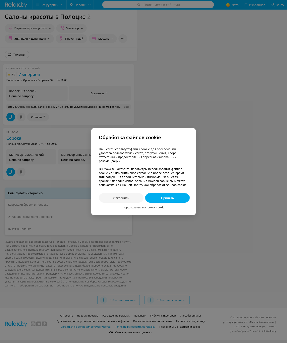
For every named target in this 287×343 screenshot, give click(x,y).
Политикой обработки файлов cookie (160, 185)
